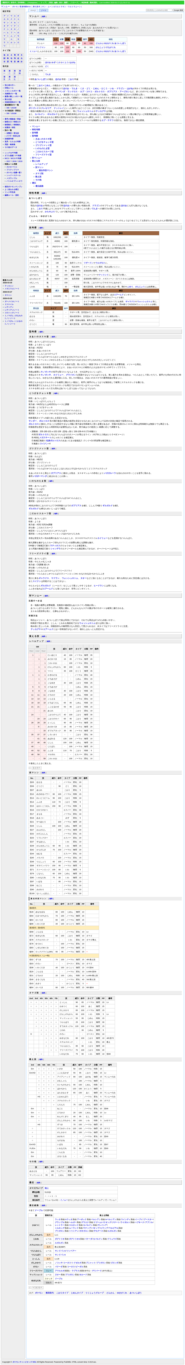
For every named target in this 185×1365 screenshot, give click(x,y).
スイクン (44, 444)
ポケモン (39, 1293)
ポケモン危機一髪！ (14, 173)
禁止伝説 (8, 99)
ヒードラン (99, 586)
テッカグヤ (101, 111)
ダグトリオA (74, 1239)
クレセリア (46, 108)
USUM (13, 108)
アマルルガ (59, 1271)
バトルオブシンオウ (14, 181)
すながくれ (111, 47)
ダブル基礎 (9, 156)
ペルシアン (96, 1219)
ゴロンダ (114, 1263)
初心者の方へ (10, 85)
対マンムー (37, 158)
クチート (116, 1222)
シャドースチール (13, 175)
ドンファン (40, 47)
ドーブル (39, 1210)
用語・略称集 (10, 144)
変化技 (16, 133)
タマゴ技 (39, 173)
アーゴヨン (125, 91)
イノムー (33, 51)
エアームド (119, 295)
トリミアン (74, 1231)
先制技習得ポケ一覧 (13, 102)
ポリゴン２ (34, 108)
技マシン (39, 167)
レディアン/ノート (12, 310)
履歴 (66, 3)
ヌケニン (8, 295)
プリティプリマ (12, 170)
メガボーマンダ (40, 476)
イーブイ (139, 1219)
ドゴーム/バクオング (102, 1222)
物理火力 (8, 122)
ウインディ (125, 1219)
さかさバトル (11, 167)
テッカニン (9, 286)
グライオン (71, 375)
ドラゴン (120, 88)
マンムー (5, 6)
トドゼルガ (76, 1263)
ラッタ (58, 1219)
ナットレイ (59, 108)
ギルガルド (52, 114)
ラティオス (55, 546)
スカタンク (74, 1225)
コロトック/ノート (12, 313)
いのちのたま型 (42, 148)
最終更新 (93, 3)
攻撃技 (9, 133)
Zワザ (8, 136)
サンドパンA (60, 1251)
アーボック (82, 1219)
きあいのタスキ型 (43, 139)
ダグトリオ (59, 1239)
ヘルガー (73, 1222)
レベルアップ (41, 164)
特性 (13, 127)
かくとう (65, 62)
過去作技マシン (46, 170)
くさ (58, 62)
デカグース (98, 1231)
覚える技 (36, 161)
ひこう (104, 88)
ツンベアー (71, 1251)
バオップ (95, 1228)
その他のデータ (11, 147)
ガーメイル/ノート (12, 301)
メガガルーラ (110, 473)
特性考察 (36, 129)
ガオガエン (84, 1231)
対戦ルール (9, 88)
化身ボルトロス (53, 441)
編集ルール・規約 (12, 195)
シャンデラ (55, 549)
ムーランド (74, 1228)
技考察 (35, 133)
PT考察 (18, 156)
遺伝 (34, 183)
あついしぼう (120, 43)
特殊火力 (17, 122)
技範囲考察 (9, 139)
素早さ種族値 (10, 119)
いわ (112, 88)
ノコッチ (59, 1263)
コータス (67, 1263)
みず (53, 62)
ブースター (148, 1219)
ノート (43, 10)
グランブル (59, 1222)
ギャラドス (130, 301)
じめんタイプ (77, 1293)
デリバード (97, 1271)
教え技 (38, 177)
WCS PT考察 (16, 158)
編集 (56, 3)
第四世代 (50, 1293)
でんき (48, 74)
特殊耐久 (17, 125)
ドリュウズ (112, 1239)
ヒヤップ (104, 1228)
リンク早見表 (10, 192)
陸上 (47, 1188)
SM (7, 108)
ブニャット (90, 1263)
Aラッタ (68, 1219)
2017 (8, 161)
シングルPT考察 (11, 153)
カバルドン (40, 114)
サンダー (33, 421)
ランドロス (72, 91)
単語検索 (84, 3)
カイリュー (58, 375)
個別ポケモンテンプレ (13, 187)
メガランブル (11, 178)
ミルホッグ (59, 1228)
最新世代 (5, 3)
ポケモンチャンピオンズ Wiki (24, 1362)
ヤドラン (55, 578)
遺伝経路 (39, 186)
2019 (20, 161)
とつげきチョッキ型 (44, 142)
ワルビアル (113, 1228)
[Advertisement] (13, 237)
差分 (61, 3)
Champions (32, 3)
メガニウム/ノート (12, 289)
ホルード (83, 1275)
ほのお (48, 62)
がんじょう (100, 47)
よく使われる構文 (12, 189)
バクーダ (88, 1239)
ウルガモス (100, 263)
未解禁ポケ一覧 (11, 94)
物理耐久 (8, 125)
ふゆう (130, 287)
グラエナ (85, 1222)
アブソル (149, 1222)
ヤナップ (87, 1228)
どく (47, 66)
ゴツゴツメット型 (43, 145)
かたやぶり (50, 212)
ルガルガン (112, 1231)
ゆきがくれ (109, 43)
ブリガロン (59, 1231)
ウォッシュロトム (85, 111)
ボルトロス (100, 91)
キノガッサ (46, 372)
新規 (51, 3)
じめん (47, 85)
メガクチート (45, 437)
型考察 (35, 136)
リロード (74, 3)
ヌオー (83, 578)
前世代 (13, 3)
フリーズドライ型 (43, 155)
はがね (72, 62)
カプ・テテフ (107, 120)
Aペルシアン (110, 1219)
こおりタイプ (62, 1293)
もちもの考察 (15, 142)
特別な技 (16, 136)
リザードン (88, 263)
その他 (38, 180)
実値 (19, 119)
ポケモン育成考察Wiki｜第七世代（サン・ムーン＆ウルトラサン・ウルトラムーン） (47, 7)
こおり (71, 79)
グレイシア (102, 1225)
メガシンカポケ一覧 (13, 91)
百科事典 (21, 3)
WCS (7, 158)
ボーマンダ (60, 91)
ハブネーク (139, 1222)
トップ (43, 3)
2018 (14, 161)
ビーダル (79, 1267)
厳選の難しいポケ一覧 (13, 96)
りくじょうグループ (94, 1293)
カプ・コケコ (86, 91)
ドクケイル (9, 304)
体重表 (7, 127)
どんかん (99, 43)
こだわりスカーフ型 (44, 152)
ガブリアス (112, 91)
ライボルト (125, 1222)
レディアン (9, 307)
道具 (6, 142)
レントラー (59, 1225)
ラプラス (75, 1271)
